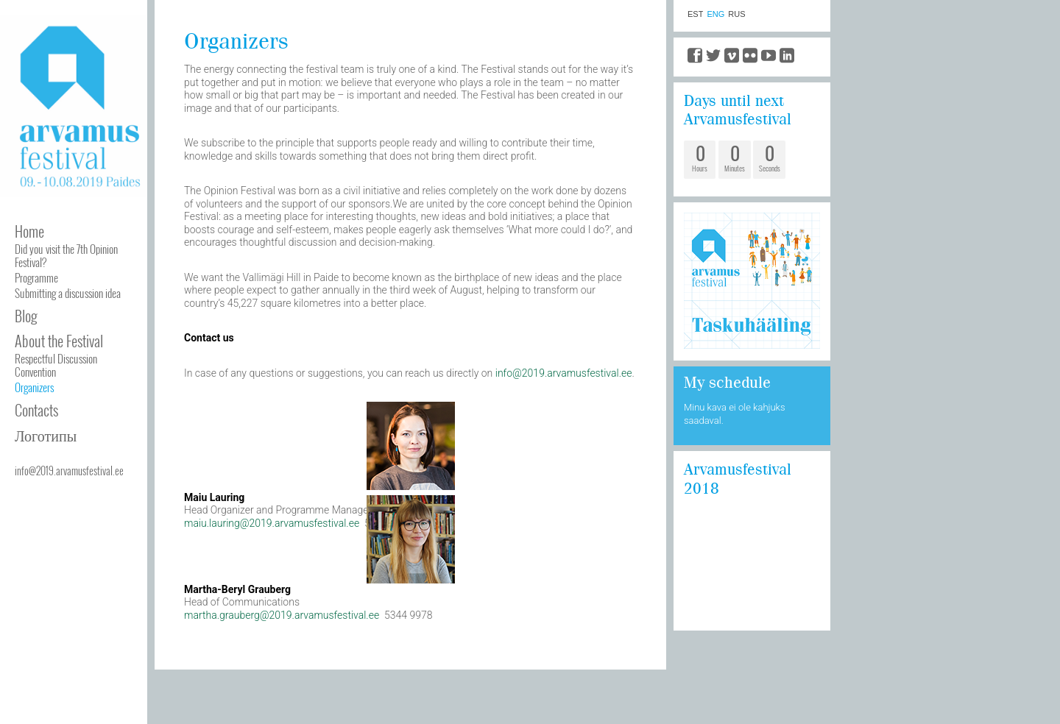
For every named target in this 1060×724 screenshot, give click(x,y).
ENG (715, 14)
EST (695, 14)
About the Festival (59, 341)
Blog (26, 316)
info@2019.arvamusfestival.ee (69, 470)
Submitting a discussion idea (68, 293)
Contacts (36, 410)
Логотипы (46, 435)
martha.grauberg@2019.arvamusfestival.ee (281, 615)
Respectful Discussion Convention (56, 365)
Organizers (34, 387)
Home (29, 231)
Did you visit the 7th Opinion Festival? (66, 255)
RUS (736, 14)
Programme (36, 277)
